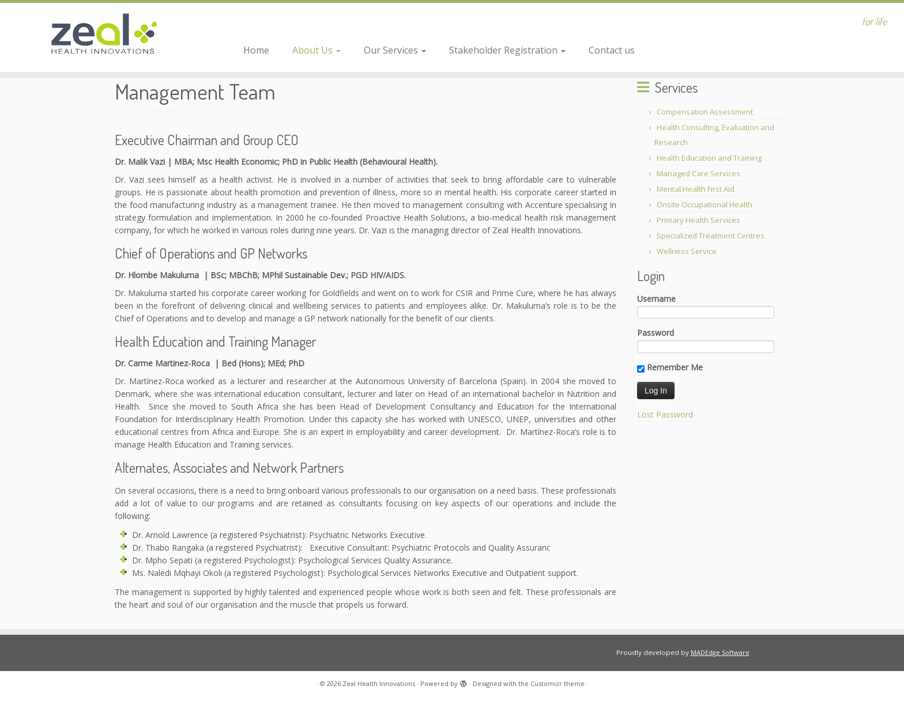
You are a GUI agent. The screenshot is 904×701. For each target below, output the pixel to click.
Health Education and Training (709, 158)
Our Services (395, 50)
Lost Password (665, 414)
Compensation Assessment (705, 112)
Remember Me (670, 367)
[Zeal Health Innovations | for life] (104, 37)
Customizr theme (557, 683)
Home (256, 50)
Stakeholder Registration (507, 50)
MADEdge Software (720, 652)
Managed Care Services (698, 173)
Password (655, 332)
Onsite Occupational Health (704, 204)
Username (656, 298)
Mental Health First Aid (695, 189)
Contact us (612, 50)
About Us (316, 50)
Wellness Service (687, 251)
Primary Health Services (698, 220)
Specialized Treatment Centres (710, 235)
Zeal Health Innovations (378, 683)
